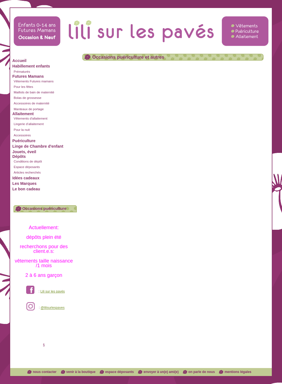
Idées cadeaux (25, 178)
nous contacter (44, 372)
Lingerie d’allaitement (29, 124)
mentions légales (237, 372)
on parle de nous (201, 372)
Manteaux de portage (29, 109)
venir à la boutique (81, 372)
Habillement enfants (31, 66)
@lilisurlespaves (53, 308)
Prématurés (22, 71)
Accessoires (22, 135)
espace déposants (119, 372)
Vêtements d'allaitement (31, 118)
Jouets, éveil (24, 152)
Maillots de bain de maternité (34, 92)
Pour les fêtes (23, 86)
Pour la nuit (22, 129)
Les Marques (24, 183)
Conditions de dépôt (28, 161)
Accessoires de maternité (31, 103)
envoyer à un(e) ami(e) (160, 372)
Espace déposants (27, 167)
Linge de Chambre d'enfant (37, 146)
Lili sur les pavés (52, 291)
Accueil (19, 60)
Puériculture (24, 141)
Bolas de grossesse (28, 97)
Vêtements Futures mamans (34, 81)
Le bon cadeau (26, 189)
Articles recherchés (27, 172)
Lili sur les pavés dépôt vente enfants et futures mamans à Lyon (141, 25)
